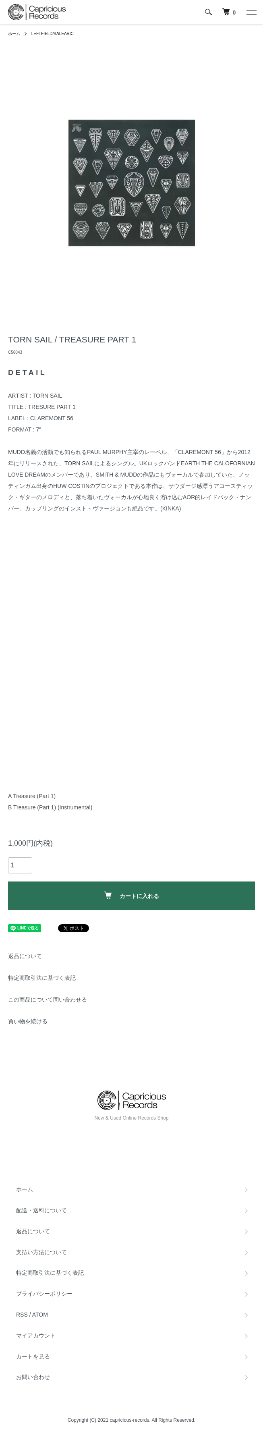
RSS (22, 1314)
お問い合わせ (33, 1377)
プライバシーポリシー (44, 1293)
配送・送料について (41, 1210)
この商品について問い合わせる (47, 999)
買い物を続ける (28, 1021)
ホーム (14, 33)
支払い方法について (41, 1252)
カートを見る (33, 1356)
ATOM (40, 1314)
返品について (25, 956)
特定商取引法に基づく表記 (42, 978)
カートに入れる (131, 895)
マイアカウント (36, 1335)
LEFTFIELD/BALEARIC (52, 33)
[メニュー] (251, 12)
